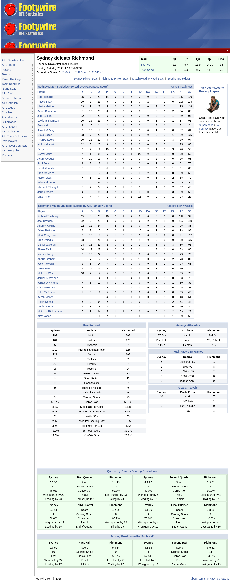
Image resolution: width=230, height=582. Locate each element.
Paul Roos (186, 86)
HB (91, 91)
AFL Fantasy (9, 126)
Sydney (145, 64)
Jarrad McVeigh (46, 130)
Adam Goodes (46, 158)
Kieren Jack (44, 177)
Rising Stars (9, 88)
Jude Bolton (44, 115)
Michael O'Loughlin (48, 187)
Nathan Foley (45, 254)
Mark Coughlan (46, 235)
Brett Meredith (45, 172)
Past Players (9, 141)
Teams (6, 74)
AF (181, 91)
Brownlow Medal (12, 98)
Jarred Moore (45, 191)
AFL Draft (7, 93)
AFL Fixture (9, 64)
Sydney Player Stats (85, 78)
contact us (223, 578)
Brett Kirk (42, 125)
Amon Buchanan (47, 111)
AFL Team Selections (14, 136)
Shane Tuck (44, 249)
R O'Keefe (98, 72)
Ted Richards (45, 96)
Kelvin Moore (45, 297)
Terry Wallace (185, 205)
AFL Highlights (10, 131)
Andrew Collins (46, 225)
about (194, 578)
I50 (156, 91)
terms (202, 578)
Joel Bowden (45, 220)
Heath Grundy (45, 168)
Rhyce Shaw (44, 101)
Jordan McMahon (47, 277)
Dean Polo (43, 268)
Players (6, 69)
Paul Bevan (44, 163)
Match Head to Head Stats (148, 78)
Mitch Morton (45, 306)
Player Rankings (11, 79)
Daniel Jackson (46, 244)
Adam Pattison (46, 230)
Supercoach (9, 121)
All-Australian (10, 102)
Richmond (147, 70)
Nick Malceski (45, 144)
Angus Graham (46, 258)
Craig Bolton (44, 134)
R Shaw (82, 72)
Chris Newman (46, 287)
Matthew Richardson (49, 311)
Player (41, 91)
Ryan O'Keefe (45, 139)
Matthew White (46, 273)
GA (148, 91)
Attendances (9, 117)
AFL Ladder (9, 107)
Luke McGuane (46, 292)
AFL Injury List (10, 150)
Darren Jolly (44, 153)
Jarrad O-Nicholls (47, 282)
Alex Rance (44, 316)
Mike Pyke (43, 196)
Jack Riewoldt (45, 263)
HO (140, 91)
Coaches (7, 112)
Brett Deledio (45, 239)
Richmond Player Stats (114, 78)
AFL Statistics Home (14, 60)
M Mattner (68, 72)
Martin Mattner (46, 106)
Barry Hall (43, 149)
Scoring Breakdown (178, 78)
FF (164, 91)
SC (189, 91)
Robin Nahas (45, 301)
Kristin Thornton (46, 182)
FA (173, 91)
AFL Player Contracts (14, 145)
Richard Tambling (47, 216)
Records (7, 155)
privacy (211, 578)
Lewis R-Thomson (48, 120)
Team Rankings (11, 83)
